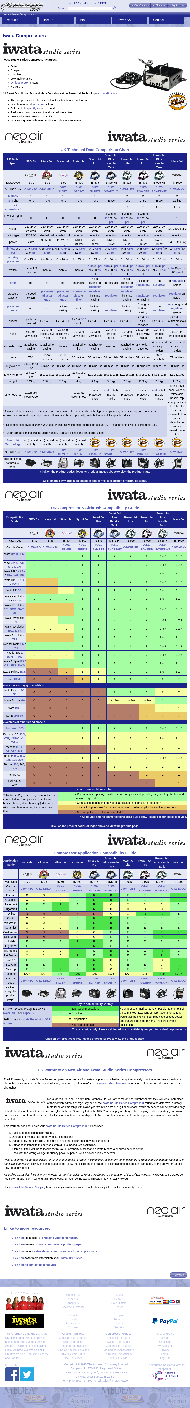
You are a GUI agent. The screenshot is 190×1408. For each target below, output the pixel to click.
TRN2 (18, 656)
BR (14, 600)
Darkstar (32, 1353)
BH (22, 575)
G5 (14, 694)
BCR (13, 609)
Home (6, 14)
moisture (38, 104)
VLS (13, 751)
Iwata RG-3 (10, 1013)
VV (22, 738)
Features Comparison (73, 1345)
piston (25, 82)
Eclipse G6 (28, 1013)
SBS (13, 665)
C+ (17, 580)
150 (22, 755)
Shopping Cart (165, 1333)
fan (107, 217)
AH (16, 575)
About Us (73, 1303)
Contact (158, 20)
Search (62, 8)
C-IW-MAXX (177, 189)
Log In (165, 1353)
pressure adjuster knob (47, 295)
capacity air (32, 108)
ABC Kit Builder (119, 1358)
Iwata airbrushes (71, 1258)
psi (111, 222)
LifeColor (19, 1345)
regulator (95, 286)
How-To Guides (73, 1358)
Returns (119, 1319)
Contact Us (73, 1294)
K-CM (17, 566)
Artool (8, 1345)
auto (91, 266)
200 (20, 759)
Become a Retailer (73, 1307)
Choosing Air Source (119, 1337)
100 (16, 755)
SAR (21, 609)
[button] (140, 5)
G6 (23, 700)
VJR (6, 738)
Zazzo (41, 1341)
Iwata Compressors (24, 14)
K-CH (15, 584)
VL (8, 751)
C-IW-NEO (30, 189)
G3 (22, 690)
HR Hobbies (33, 1345)
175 (14, 759)
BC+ (20, 590)
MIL (20, 751)
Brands (73, 1319)
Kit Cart (164, 1337)
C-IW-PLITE (127, 189)
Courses (73, 1327)
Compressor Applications (119, 1349)
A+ (17, 571)
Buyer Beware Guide (73, 1353)
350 (14, 768)
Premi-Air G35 (14, 728)
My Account (165, 1345)
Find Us (73, 1298)
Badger (14, 1358)
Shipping (119, 1315)
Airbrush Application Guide (73, 1349)
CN (22, 644)
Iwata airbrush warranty (114, 1083)
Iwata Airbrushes (73, 1341)
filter (13, 282)
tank (10, 200)
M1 (20, 600)
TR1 (10, 630)
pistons (13, 195)
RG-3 (18, 708)
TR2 (14, 639)
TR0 (14, 622)
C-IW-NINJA (46, 189)
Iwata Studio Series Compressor (123, 1103)
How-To (48, 20)
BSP (51, 321)
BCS (23, 671)
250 (16, 764)
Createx (10, 1353)
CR (6, 609)
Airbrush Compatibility (119, 1353)
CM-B (14, 554)
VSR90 (15, 738)
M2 (14, 613)
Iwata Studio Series (119, 1341)
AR (8, 600)
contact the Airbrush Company (29, 1187)
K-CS (21, 665)
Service (119, 1294)
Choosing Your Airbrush (73, 1337)
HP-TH (18, 679)
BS (22, 661)
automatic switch (109, 93)
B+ (23, 571)
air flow (10, 248)
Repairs (119, 1298)
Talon (14, 742)
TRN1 (14, 648)
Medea (32, 1341)
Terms (119, 1323)
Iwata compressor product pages (60, 1244)
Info (82, 20)
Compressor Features (119, 1345)
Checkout (165, 1341)
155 (8, 759)
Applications (73, 1323)
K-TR (18, 630)
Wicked (20, 1353)
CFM (34, 248)
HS (21, 747)
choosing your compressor (59, 1237)
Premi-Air (10, 1349)
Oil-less (16, 82)
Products (12, 20)
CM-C (14, 562)
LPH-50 (18, 715)
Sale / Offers (119, 1303)
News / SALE (125, 20)
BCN (10, 656)
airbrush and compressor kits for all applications (65, 1251)
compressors (18, 1341)
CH (23, 580)
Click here (18, 1237)
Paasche (43, 1353)
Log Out (165, 1358)
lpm (34, 252)
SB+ (9, 575)
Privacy (165, 1349)
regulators (143, 284)
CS (6, 665)
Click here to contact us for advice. (34, 1264)
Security (119, 1327)
